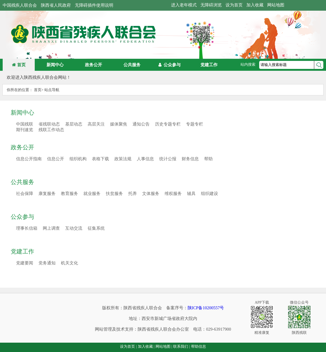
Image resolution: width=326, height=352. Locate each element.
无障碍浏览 (211, 5)
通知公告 (141, 124)
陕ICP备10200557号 (206, 308)
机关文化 (69, 263)
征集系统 (96, 228)
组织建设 (209, 193)
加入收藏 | (146, 347)
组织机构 (78, 159)
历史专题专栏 (168, 124)
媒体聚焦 (118, 124)
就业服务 (91, 193)
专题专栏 (194, 124)
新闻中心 (22, 112)
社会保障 (24, 193)
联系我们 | (181, 347)
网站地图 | (164, 347)
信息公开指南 (29, 159)
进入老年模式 (184, 5)
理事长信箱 (26, 228)
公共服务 (22, 182)
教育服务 (69, 193)
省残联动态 (49, 124)
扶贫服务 (114, 193)
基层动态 (73, 124)
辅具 (191, 193)
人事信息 (145, 159)
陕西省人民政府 (56, 5)
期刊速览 (24, 129)
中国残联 (24, 124)
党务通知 (47, 263)
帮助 (208, 159)
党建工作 (22, 251)
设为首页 (234, 5)
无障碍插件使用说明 (94, 5)
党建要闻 (24, 263)
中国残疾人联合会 (20, 5)
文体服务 (150, 193)
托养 (132, 193)
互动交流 (73, 228)
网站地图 (275, 5)
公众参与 (22, 216)
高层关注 (96, 124)
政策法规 (122, 159)
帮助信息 (198, 347)
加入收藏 (254, 5)
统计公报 (167, 159)
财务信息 (190, 159)
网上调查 (51, 228)
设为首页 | (128, 347)
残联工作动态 (51, 129)
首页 (19, 64)
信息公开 (55, 159)
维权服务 (173, 193)
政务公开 (22, 147)
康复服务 (47, 193)
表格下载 (100, 159)
